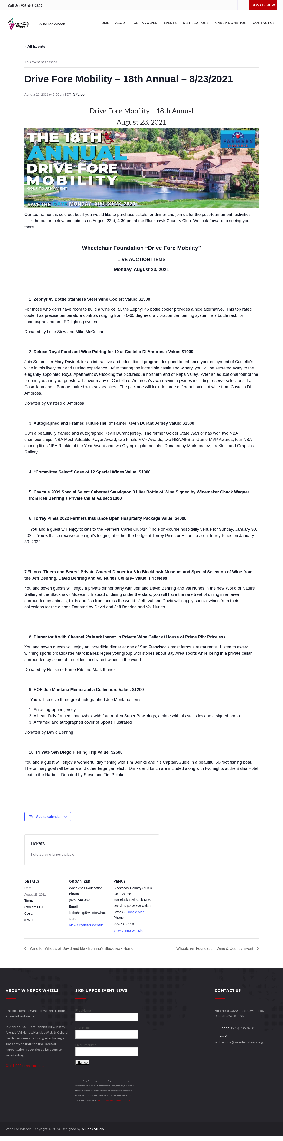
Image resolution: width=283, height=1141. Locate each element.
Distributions (195, 23)
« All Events (34, 46)
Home (104, 23)
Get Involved (145, 23)
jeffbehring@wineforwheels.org (239, 1042)
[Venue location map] (182, 902)
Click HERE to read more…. (25, 1065)
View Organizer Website (86, 925)
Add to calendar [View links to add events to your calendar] (48, 817)
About (121, 23)
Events (170, 23)
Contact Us (263, 23)
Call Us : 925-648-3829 (25, 5)
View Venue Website (128, 931)
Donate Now (263, 5)
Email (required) (87, 1045)
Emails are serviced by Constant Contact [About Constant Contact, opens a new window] (114, 1100)
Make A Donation (231, 23)
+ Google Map (134, 912)
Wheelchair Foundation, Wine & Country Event (215, 948)
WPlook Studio (92, 1129)
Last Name (84, 1028)
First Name (84, 1010)
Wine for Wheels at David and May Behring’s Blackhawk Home (81, 948)
